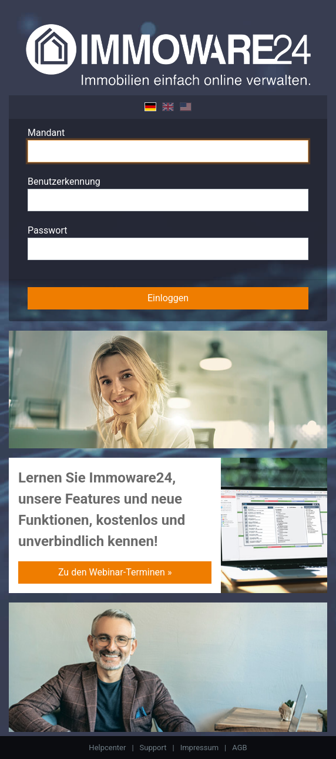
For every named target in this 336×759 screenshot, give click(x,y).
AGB (239, 747)
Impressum (199, 747)
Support (153, 747)
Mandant (46, 132)
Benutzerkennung (64, 181)
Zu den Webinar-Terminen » (115, 572)
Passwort (47, 230)
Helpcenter (107, 747)
